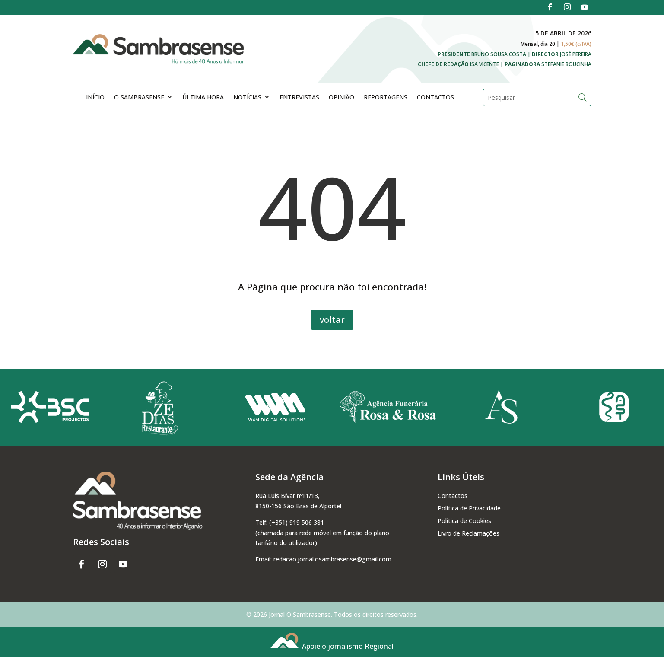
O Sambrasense (139, 97)
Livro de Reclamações (468, 533)
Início (95, 97)
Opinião (341, 97)
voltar (332, 319)
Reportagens (385, 97)
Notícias (247, 97)
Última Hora (203, 97)
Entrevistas (299, 97)
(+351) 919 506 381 (296, 522)
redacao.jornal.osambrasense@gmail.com (332, 559)
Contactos (435, 97)
